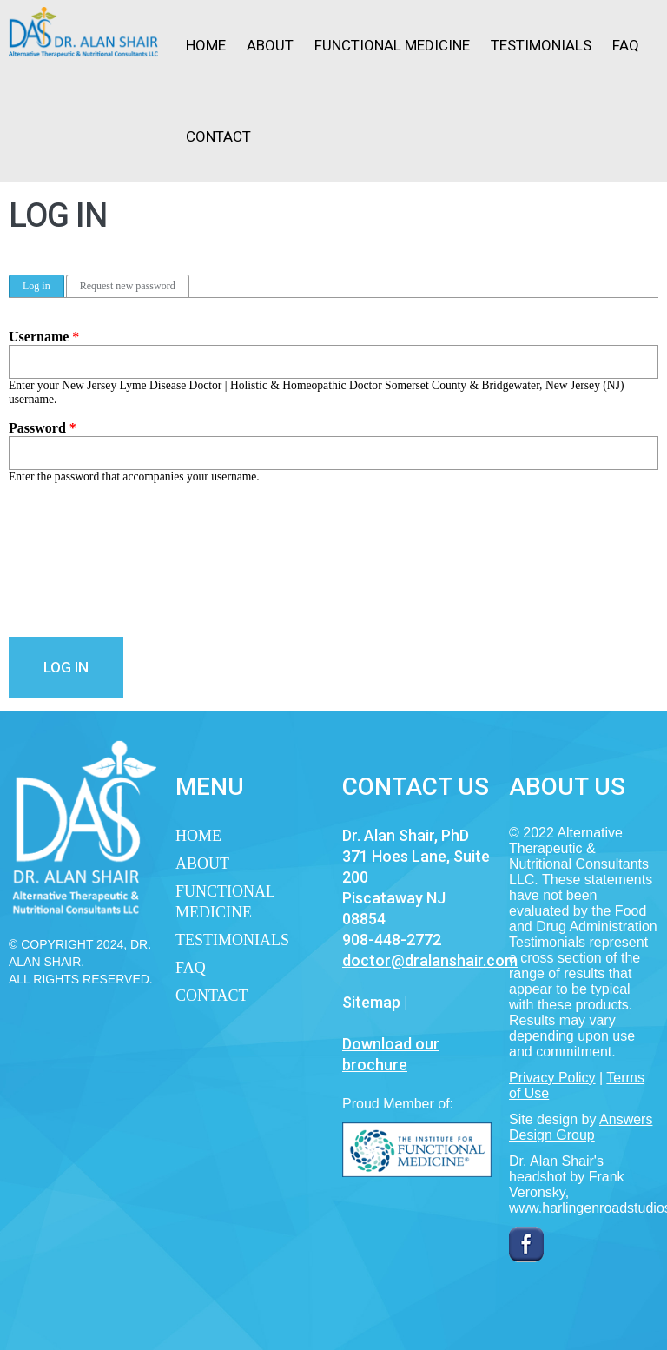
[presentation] (80, 560)
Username (44, 336)
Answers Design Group (580, 1127)
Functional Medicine (392, 45)
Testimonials (541, 45)
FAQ (625, 45)
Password (42, 427)
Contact (218, 136)
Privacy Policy (552, 1077)
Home (206, 45)
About (270, 45)
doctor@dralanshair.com (430, 960)
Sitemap (371, 1002)
